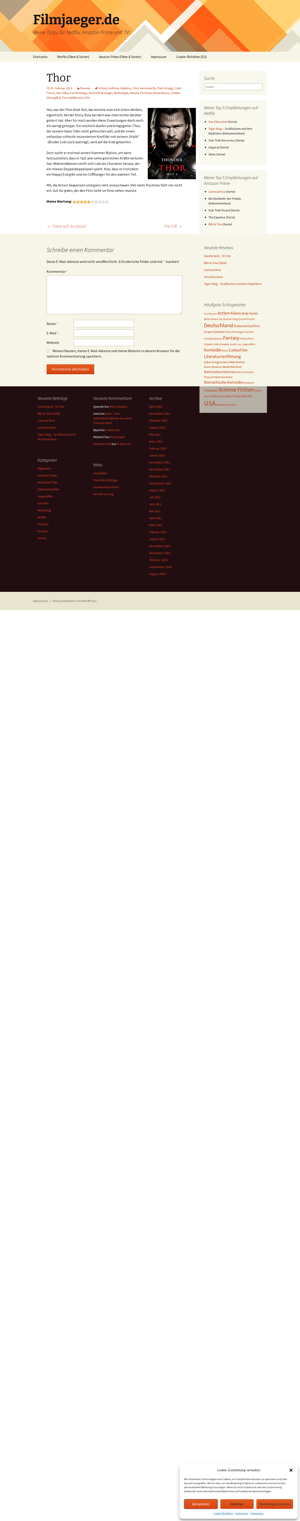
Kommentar (57, 271)
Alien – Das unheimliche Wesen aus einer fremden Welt (112, 418)
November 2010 (159, 553)
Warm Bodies (118, 407)
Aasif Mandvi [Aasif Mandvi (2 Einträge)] (210, 313)
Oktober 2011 (158, 476)
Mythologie (121, 93)
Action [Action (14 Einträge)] (223, 313)
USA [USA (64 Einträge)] (210, 403)
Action (102, 88)
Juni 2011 (155, 504)
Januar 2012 (157, 455)
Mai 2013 (155, 434)
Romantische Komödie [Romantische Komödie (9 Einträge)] (223, 382)
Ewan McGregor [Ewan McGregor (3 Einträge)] (234, 331)
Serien (42, 538)
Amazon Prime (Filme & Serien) (120, 57)
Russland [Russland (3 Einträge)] (248, 382)
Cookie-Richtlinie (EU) (191, 57)
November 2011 (159, 469)
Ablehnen (237, 1504)
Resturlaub (117, 437)
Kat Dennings (78, 93)
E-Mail (53, 333)
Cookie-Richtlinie (223, 1513)
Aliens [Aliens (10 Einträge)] (236, 313)
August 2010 (157, 574)
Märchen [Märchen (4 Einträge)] (236, 367)
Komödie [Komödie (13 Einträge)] (212, 350)
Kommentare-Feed (106, 487)
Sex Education (217, 122)
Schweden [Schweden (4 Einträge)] (211, 390)
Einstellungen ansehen (275, 1504)
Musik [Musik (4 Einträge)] (226, 367)
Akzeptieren (200, 1504)
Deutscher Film (48, 482)
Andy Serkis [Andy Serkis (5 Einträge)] (250, 313)
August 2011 (157, 490)
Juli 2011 (155, 497)
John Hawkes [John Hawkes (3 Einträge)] (221, 344)
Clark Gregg (165, 88)
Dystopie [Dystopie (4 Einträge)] (219, 332)
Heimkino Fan (102, 444)
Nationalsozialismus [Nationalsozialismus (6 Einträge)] (220, 371)
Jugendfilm (45, 496)
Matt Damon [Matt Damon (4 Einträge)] (237, 362)
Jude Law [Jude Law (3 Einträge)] (235, 344)
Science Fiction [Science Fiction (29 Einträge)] (236, 389)
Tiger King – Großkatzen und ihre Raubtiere (233, 284)
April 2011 (155, 518)
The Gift (173, 226)
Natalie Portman (141, 93)
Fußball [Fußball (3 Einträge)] (208, 344)
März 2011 (156, 525)
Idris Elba (62, 93)
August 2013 (157, 427)
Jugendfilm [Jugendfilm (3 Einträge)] (248, 344)
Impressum (241, 1513)
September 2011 (160, 483)
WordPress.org (103, 494)
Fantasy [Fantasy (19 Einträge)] (231, 338)
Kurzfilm (43, 503)
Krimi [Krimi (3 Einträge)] (225, 350)
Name (52, 323)
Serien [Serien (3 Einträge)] (258, 390)
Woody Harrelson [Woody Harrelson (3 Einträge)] (226, 404)
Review (85, 88)
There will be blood (66, 226)
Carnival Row (217, 192)
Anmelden (100, 473)
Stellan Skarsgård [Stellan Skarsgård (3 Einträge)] (221, 396)
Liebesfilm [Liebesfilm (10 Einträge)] (238, 350)
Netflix (42, 517)
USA (87, 98)
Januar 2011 (157, 539)
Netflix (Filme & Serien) (73, 57)
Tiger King (215, 129)
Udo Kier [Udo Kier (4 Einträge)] (247, 396)
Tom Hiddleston (72, 98)
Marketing (44, 510)
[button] (291, 1470)
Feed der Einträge (105, 480)
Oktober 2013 (158, 420)
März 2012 (156, 441)
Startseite (40, 57)
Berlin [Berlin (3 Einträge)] (207, 319)
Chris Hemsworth (143, 88)
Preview (43, 524)
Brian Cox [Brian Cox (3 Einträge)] (217, 319)
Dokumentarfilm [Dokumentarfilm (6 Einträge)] (247, 326)
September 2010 (160, 567)
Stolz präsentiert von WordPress (74, 601)
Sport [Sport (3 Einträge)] (207, 396)
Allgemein (44, 468)
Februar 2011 (158, 532)
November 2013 (159, 414)
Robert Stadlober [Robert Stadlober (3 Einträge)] (223, 377)
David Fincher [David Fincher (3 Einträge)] (246, 319)
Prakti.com (112, 430)
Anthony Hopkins (119, 88)
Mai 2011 (155, 511)
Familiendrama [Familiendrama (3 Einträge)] (213, 338)
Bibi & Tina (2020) (215, 263)
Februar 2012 (158, 448)
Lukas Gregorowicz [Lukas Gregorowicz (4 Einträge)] (216, 362)
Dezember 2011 (159, 462)
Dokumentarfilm (48, 489)
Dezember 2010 (159, 546)
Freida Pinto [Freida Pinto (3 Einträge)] (247, 338)
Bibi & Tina (215, 224)
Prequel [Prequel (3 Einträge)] (208, 377)
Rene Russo (161, 93)
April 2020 (155, 407)
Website (53, 342)
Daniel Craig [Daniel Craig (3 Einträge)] (230, 319)
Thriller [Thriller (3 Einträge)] (236, 396)
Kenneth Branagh (100, 93)
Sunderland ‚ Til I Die (217, 256)
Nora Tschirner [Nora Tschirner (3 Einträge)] (245, 372)
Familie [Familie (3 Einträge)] (248, 331)
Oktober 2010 (158, 560)
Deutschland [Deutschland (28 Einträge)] (218, 325)
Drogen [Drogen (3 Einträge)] (208, 331)
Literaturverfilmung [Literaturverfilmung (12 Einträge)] (222, 356)
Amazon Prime (47, 475)
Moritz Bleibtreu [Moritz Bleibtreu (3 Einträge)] (213, 367)
